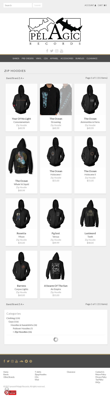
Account (90, 5)
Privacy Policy (101, 377)
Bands (16, 58)
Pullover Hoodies (23, 328)
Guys (14, 321)
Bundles (80, 58)
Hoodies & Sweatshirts (24, 325)
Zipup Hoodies (40, 374)
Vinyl (39, 58)
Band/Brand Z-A (15, 78)
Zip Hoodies (22, 331)
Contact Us (100, 372)
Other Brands (8, 377)
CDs (46, 58)
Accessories (67, 58)
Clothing (13, 318)
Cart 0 (102, 5)
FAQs (98, 382)
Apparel (54, 58)
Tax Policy (99, 379)
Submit (37, 5)
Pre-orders (28, 58)
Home (5, 372)
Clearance (92, 58)
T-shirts (38, 372)
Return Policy (101, 374)
